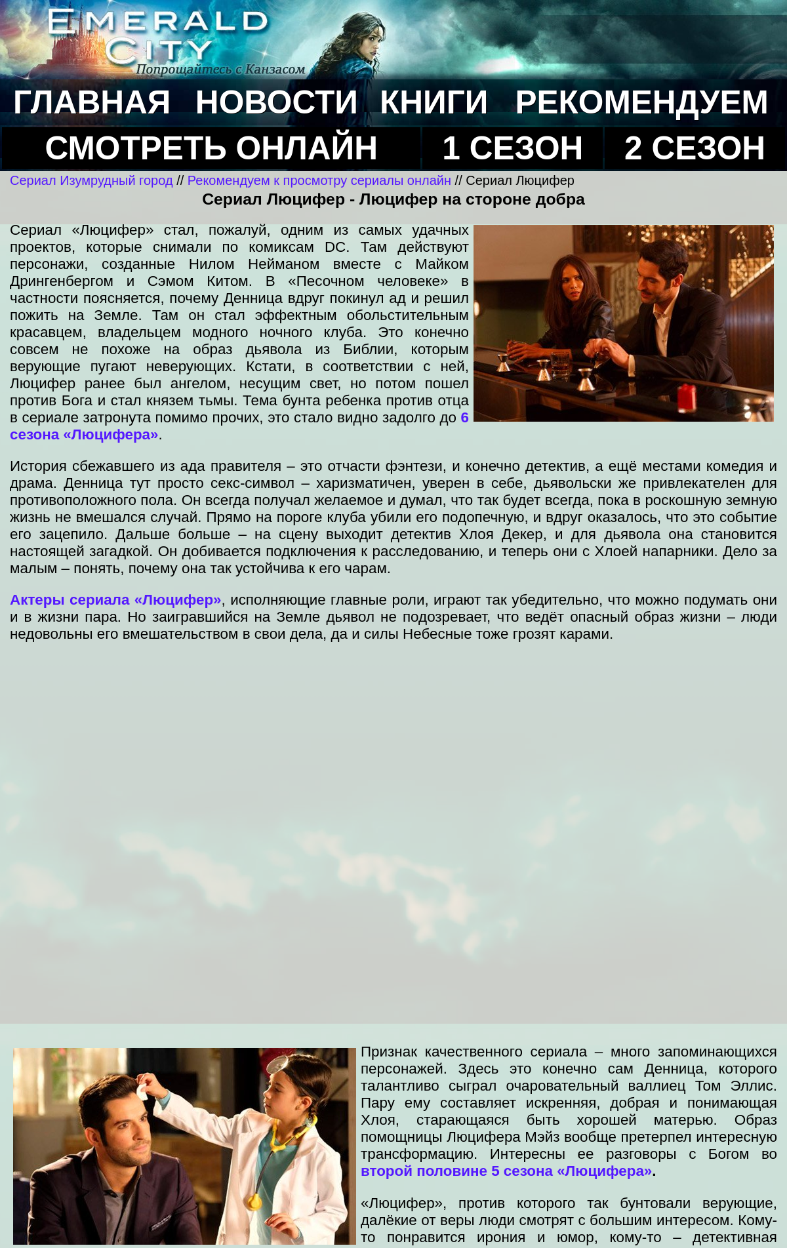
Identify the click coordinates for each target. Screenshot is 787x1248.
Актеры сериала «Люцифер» (116, 600)
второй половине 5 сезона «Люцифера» (506, 1171)
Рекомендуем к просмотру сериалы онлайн (319, 180)
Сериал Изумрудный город (91, 180)
